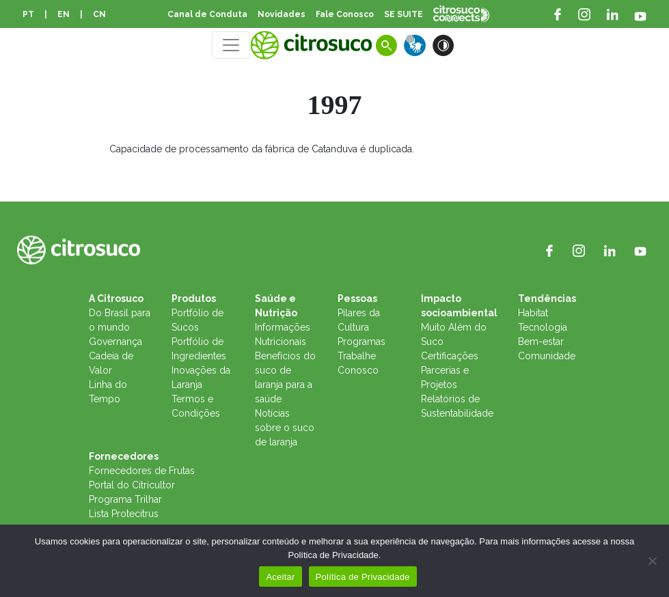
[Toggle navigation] (231, 45)
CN (99, 14)
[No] (652, 561)
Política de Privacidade (363, 577)
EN (63, 14)
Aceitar (280, 577)
